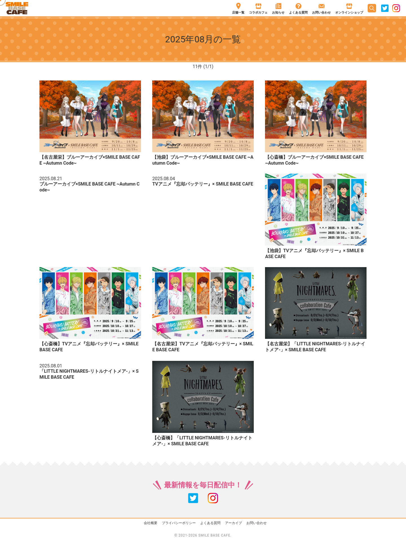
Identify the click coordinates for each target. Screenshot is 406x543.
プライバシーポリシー (179, 523)
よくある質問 (210, 523)
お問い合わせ (256, 523)
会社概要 (150, 523)
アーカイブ (233, 523)
